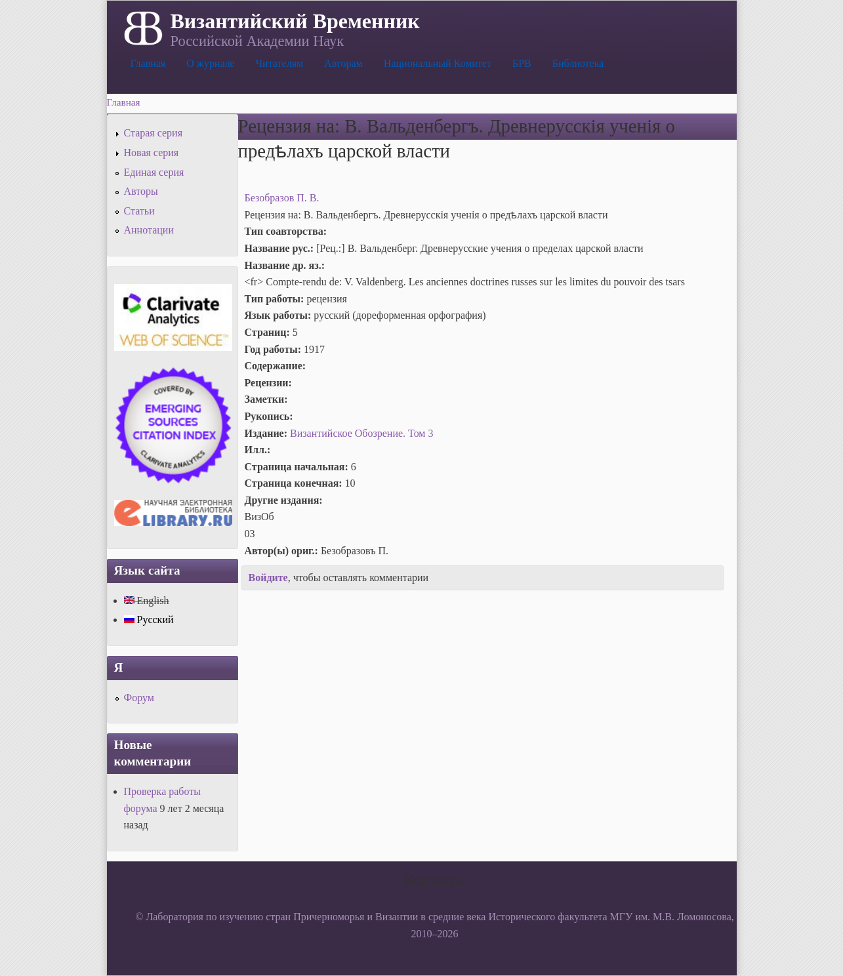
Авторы (141, 191)
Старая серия (153, 132)
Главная (148, 63)
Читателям (279, 63)
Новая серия (151, 152)
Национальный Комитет (437, 63)
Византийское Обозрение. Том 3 (361, 433)
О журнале (210, 63)
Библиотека (578, 63)
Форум (139, 697)
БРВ (521, 63)
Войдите (268, 577)
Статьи (139, 210)
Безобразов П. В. (282, 197)
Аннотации (149, 229)
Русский (149, 619)
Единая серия (154, 172)
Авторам (343, 63)
